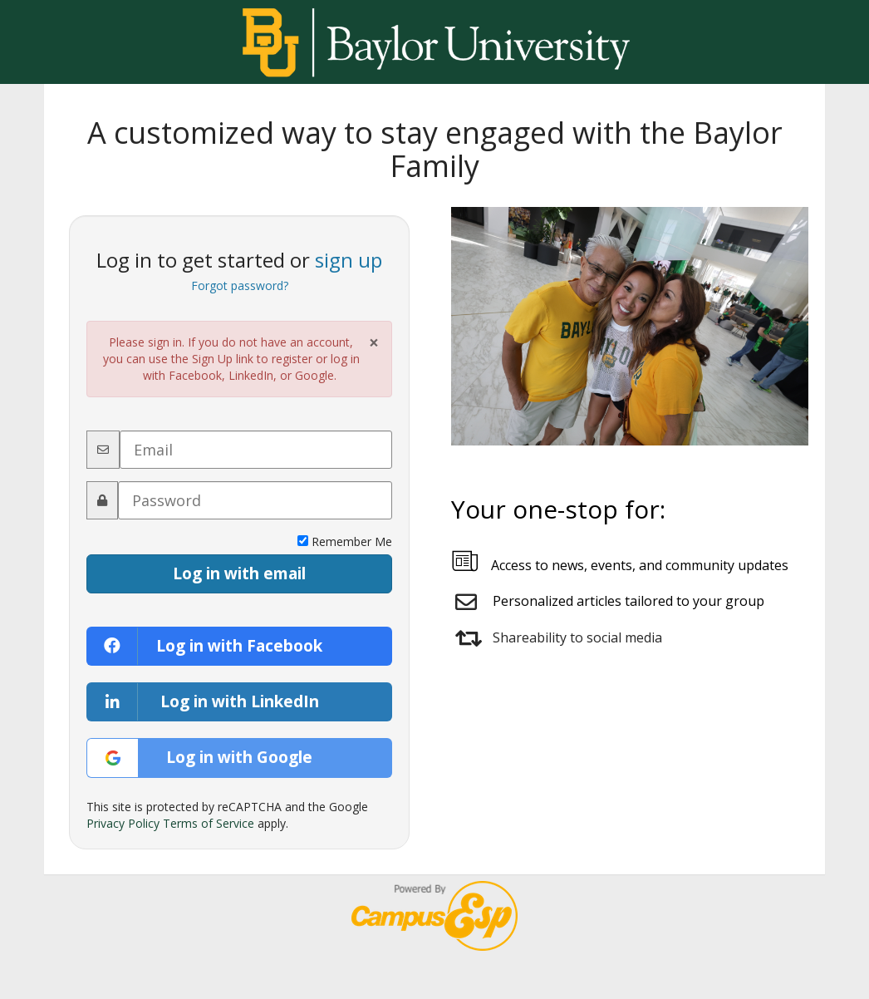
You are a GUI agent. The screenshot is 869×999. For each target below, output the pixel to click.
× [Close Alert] (374, 343)
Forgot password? (239, 285)
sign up (348, 259)
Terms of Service (208, 823)
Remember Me (344, 541)
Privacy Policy (123, 823)
